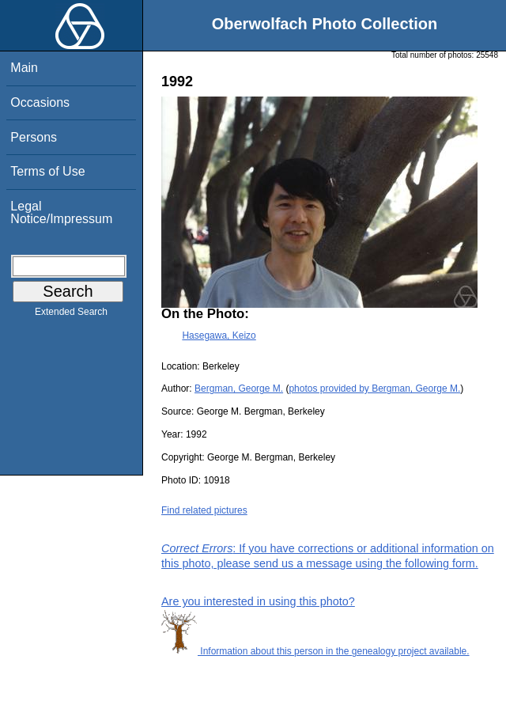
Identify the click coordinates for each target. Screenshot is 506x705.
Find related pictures (204, 510)
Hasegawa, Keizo (218, 335)
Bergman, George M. (238, 388)
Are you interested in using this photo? (258, 601)
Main (24, 67)
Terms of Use (47, 171)
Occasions (40, 102)
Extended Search (71, 315)
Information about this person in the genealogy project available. (315, 651)
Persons (33, 137)
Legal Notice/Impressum (61, 212)
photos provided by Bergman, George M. (374, 388)
